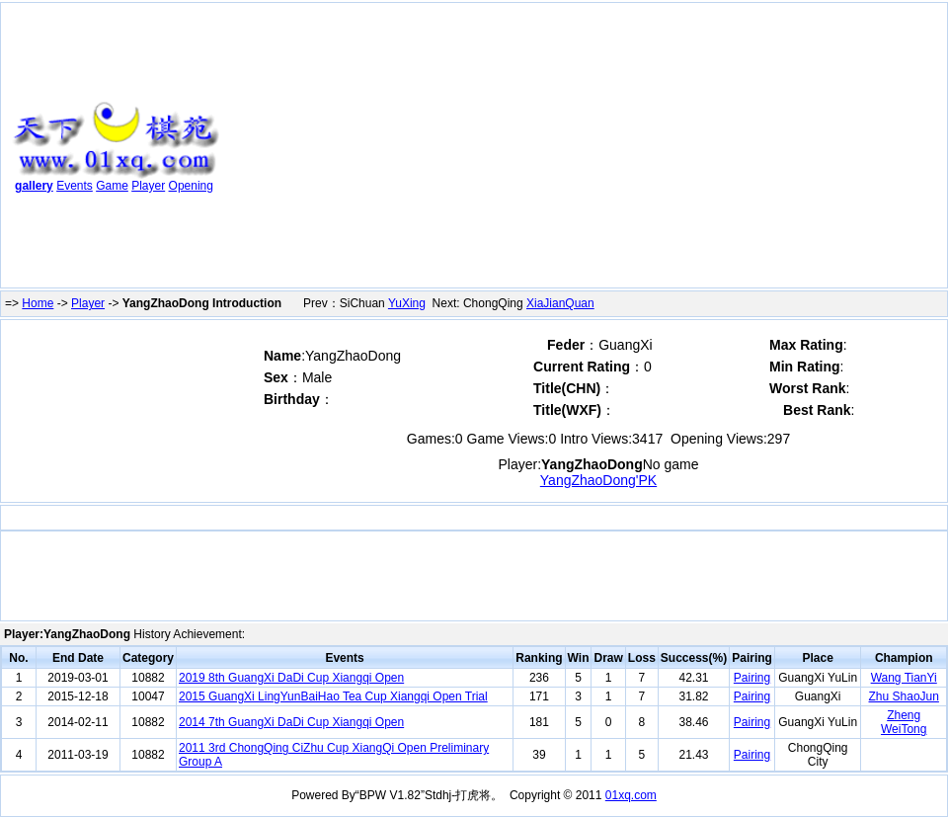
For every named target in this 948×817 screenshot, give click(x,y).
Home (37, 303)
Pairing (752, 678)
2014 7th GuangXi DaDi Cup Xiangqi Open (291, 722)
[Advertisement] (581, 149)
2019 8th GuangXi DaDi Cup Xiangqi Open (291, 678)
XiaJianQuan (560, 303)
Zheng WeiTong (903, 722)
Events (74, 186)
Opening (191, 186)
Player (148, 186)
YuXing (407, 303)
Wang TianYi (904, 678)
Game (112, 186)
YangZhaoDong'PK (598, 480)
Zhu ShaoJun (904, 696)
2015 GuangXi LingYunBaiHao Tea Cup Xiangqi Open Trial (333, 696)
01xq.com (631, 795)
